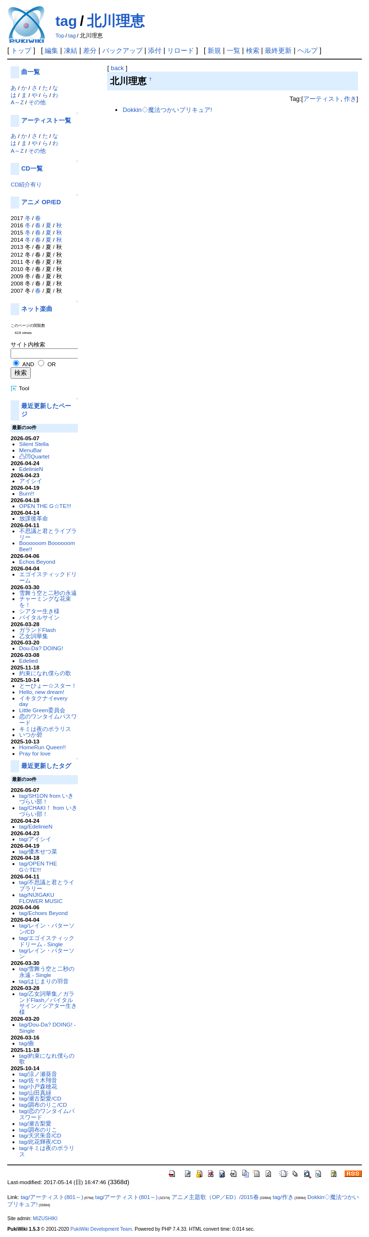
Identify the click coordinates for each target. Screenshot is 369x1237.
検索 (252, 50)
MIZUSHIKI (45, 1218)
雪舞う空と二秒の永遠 (48, 593)
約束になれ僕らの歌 (45, 673)
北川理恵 (116, 21)
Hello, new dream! (41, 692)
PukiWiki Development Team (101, 1229)
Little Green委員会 (42, 710)
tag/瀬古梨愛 (35, 1123)
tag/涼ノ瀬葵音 (38, 1074)
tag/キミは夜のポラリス (46, 1151)
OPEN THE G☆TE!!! (45, 506)
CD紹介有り (26, 184)
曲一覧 (30, 71)
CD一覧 (32, 168)
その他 (37, 102)
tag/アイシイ (35, 839)
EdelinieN (31, 469)
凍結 (70, 50)
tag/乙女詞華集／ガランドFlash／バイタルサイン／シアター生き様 (48, 1002)
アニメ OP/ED (41, 202)
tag (66, 21)
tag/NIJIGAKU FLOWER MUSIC (41, 897)
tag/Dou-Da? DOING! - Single (47, 1027)
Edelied (28, 660)
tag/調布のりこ (38, 1129)
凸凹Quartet (34, 456)
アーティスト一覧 (46, 120)
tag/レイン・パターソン (46, 953)
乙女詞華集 (33, 636)
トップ (21, 50)
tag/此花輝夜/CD (40, 1141)
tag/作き (283, 1197)
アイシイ (30, 481)
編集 (51, 50)
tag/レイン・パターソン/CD (46, 928)
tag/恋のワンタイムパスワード (46, 1114)
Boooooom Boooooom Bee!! (47, 546)
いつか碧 (30, 734)
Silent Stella (34, 444)
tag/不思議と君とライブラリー (46, 885)
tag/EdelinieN (35, 826)
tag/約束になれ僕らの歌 (46, 1058)
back (117, 68)
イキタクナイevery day (43, 701)
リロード (180, 50)
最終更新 (278, 50)
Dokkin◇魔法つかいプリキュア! (167, 109)
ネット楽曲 (36, 308)
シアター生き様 (39, 611)
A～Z (17, 102)
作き (350, 98)
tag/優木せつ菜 (38, 851)
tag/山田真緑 (35, 1092)
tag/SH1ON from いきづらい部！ (46, 798)
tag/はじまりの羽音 (44, 981)
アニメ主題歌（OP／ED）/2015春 (215, 1197)
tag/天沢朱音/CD (40, 1135)
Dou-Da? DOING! (41, 648)
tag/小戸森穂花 (38, 1086)
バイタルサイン (39, 617)
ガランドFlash (37, 630)
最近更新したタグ (46, 765)
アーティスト (322, 98)
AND (29, 364)
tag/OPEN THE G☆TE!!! (38, 866)
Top (59, 35)
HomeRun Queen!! (42, 747)
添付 (154, 50)
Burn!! (26, 493)
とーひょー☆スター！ (48, 685)
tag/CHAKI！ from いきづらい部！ (48, 810)
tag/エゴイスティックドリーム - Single (46, 941)
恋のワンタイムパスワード (48, 719)
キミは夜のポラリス (45, 729)
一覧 (233, 50)
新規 (214, 50)
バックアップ (122, 50)
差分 (90, 50)
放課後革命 (33, 518)
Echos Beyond (37, 561)
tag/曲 (26, 1043)
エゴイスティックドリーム (48, 577)
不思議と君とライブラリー (48, 534)
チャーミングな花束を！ (45, 601)
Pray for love (34, 753)
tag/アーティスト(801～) (52, 1197)
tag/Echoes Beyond (43, 913)
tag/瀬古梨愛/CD (40, 1098)
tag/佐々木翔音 (38, 1080)
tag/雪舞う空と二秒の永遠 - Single (46, 971)
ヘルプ (307, 50)
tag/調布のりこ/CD (43, 1104)
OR (52, 364)
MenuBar (30, 450)
